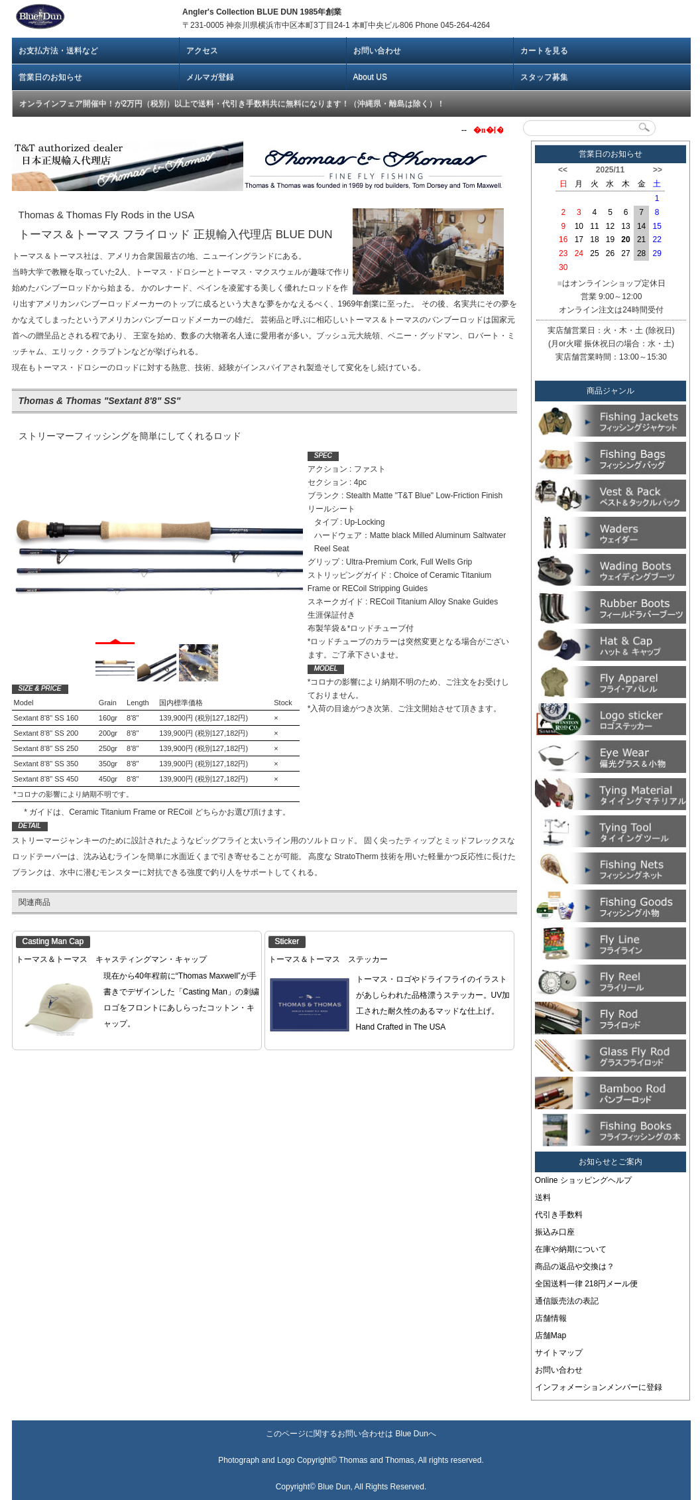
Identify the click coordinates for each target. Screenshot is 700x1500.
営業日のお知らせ (50, 77)
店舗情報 (551, 1318)
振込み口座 (555, 1232)
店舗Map (550, 1335)
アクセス (202, 50)
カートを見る (544, 50)
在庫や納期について (571, 1249)
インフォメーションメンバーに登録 (598, 1387)
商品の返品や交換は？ (574, 1266)
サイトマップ (559, 1352)
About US (370, 77)
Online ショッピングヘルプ (583, 1180)
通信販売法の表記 (567, 1301)
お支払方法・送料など (58, 50)
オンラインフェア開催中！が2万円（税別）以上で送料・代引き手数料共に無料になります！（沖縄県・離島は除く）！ (232, 103)
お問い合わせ (377, 50)
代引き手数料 (559, 1214)
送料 (543, 1197)
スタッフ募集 (544, 77)
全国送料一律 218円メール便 (586, 1283)
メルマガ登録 (210, 77)
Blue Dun (411, 1433)
